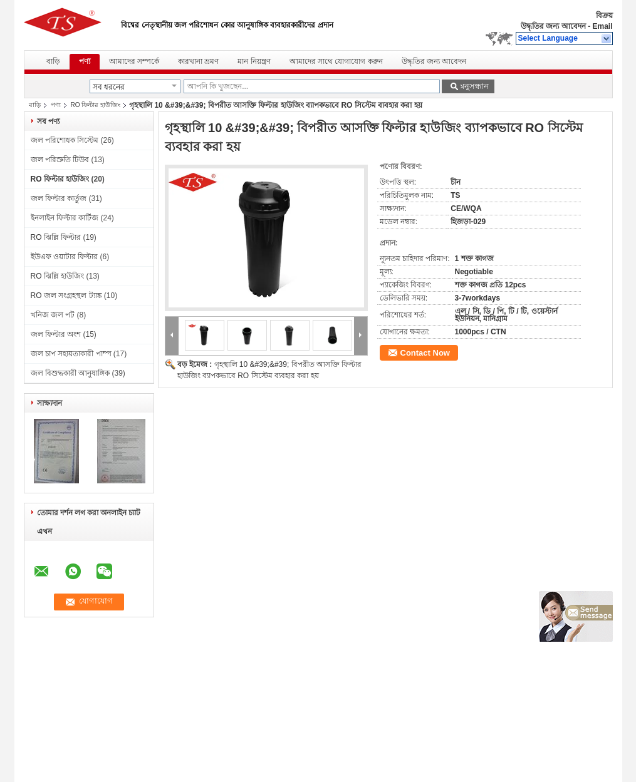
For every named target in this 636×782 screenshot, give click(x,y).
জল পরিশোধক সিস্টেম (65, 140)
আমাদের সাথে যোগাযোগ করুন (336, 61)
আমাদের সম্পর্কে (134, 61)
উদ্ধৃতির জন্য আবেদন (553, 26)
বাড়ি (53, 61)
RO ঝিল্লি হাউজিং (58, 276)
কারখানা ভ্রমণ (198, 61)
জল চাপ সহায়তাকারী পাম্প (71, 353)
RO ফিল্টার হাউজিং (96, 104)
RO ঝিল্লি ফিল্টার (56, 237)
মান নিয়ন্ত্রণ (253, 61)
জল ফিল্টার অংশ (56, 334)
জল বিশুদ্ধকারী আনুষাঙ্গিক (70, 373)
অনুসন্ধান (473, 86)
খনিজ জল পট (53, 315)
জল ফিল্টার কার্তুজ (59, 198)
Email (602, 26)
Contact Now (425, 353)
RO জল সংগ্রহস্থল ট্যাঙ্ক (66, 295)
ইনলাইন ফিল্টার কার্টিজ (65, 218)
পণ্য (84, 61)
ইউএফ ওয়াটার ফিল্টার (64, 256)
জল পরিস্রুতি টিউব (60, 159)
